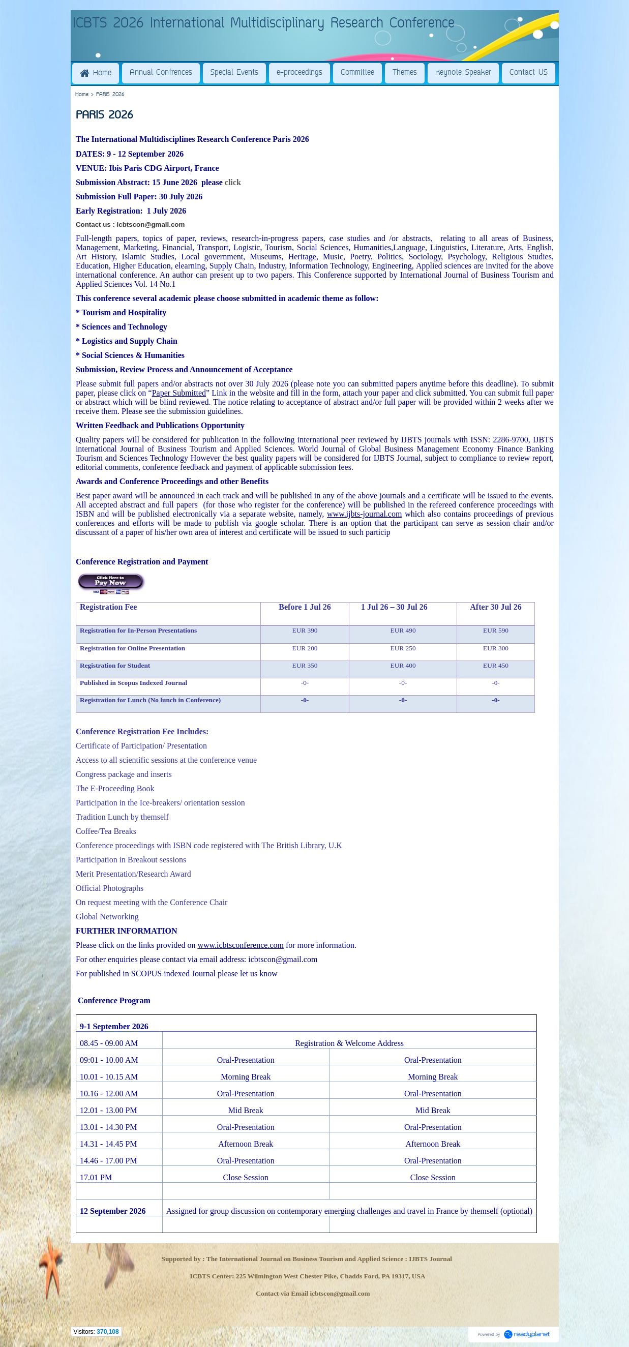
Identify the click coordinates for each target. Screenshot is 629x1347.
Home (81, 95)
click (233, 182)
